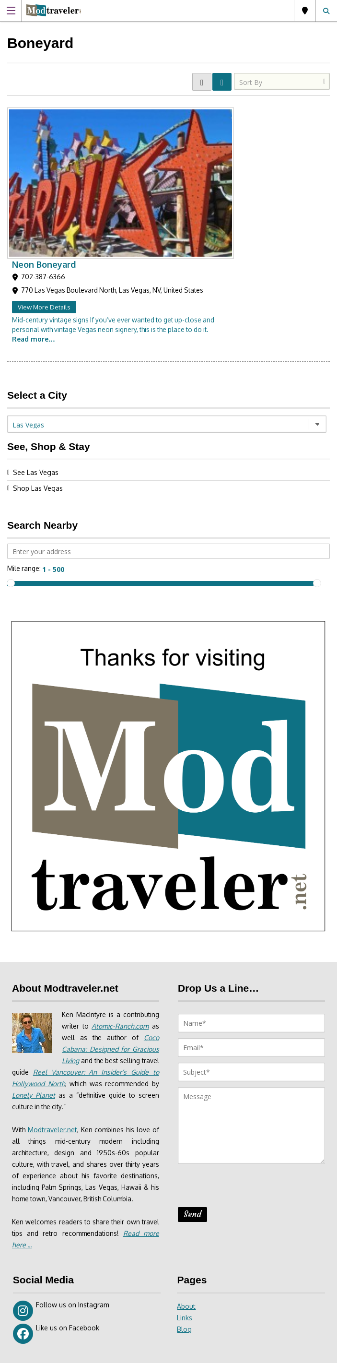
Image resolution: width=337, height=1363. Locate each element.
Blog (184, 1188)
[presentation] (251, 1035)
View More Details (150, 154)
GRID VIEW (201, 82)
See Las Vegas (35, 319)
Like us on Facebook (56, 1192)
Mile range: (24, 415)
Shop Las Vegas (38, 335)
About (186, 1165)
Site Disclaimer (192, 1352)
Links (184, 1176)
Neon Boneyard (150, 111)
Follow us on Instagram (61, 1169)
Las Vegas (305, 10)
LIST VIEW (222, 82)
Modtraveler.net (53, 976)
